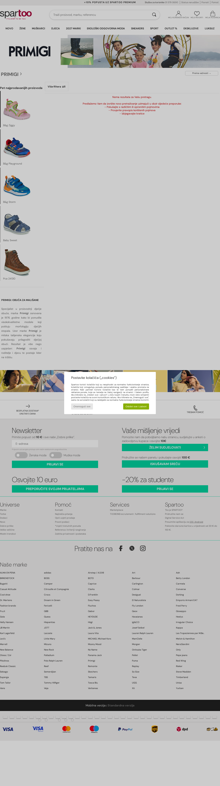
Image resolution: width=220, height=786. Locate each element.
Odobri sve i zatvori (136, 406)
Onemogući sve (82, 406)
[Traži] (154, 14)
